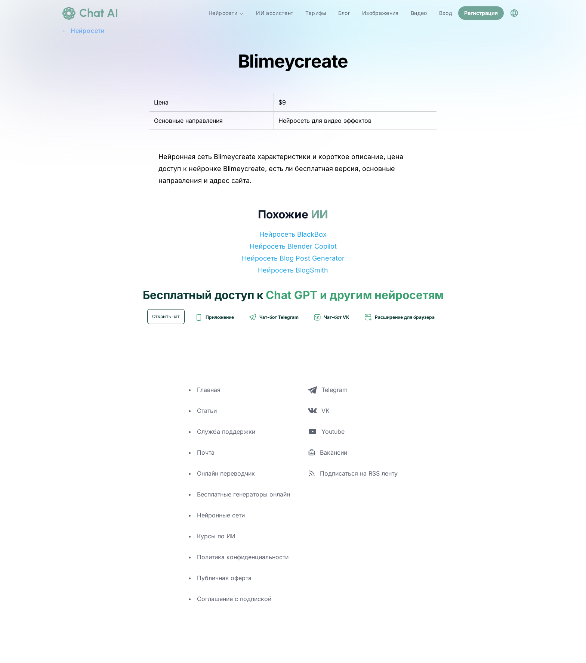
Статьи (207, 410)
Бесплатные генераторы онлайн (243, 494)
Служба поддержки (226, 431)
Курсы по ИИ (216, 536)
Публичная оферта (224, 578)
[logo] (89, 13)
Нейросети (226, 13)
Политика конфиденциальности (243, 557)
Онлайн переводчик (226, 473)
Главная (208, 389)
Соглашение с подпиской (234, 599)
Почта (206, 452)
